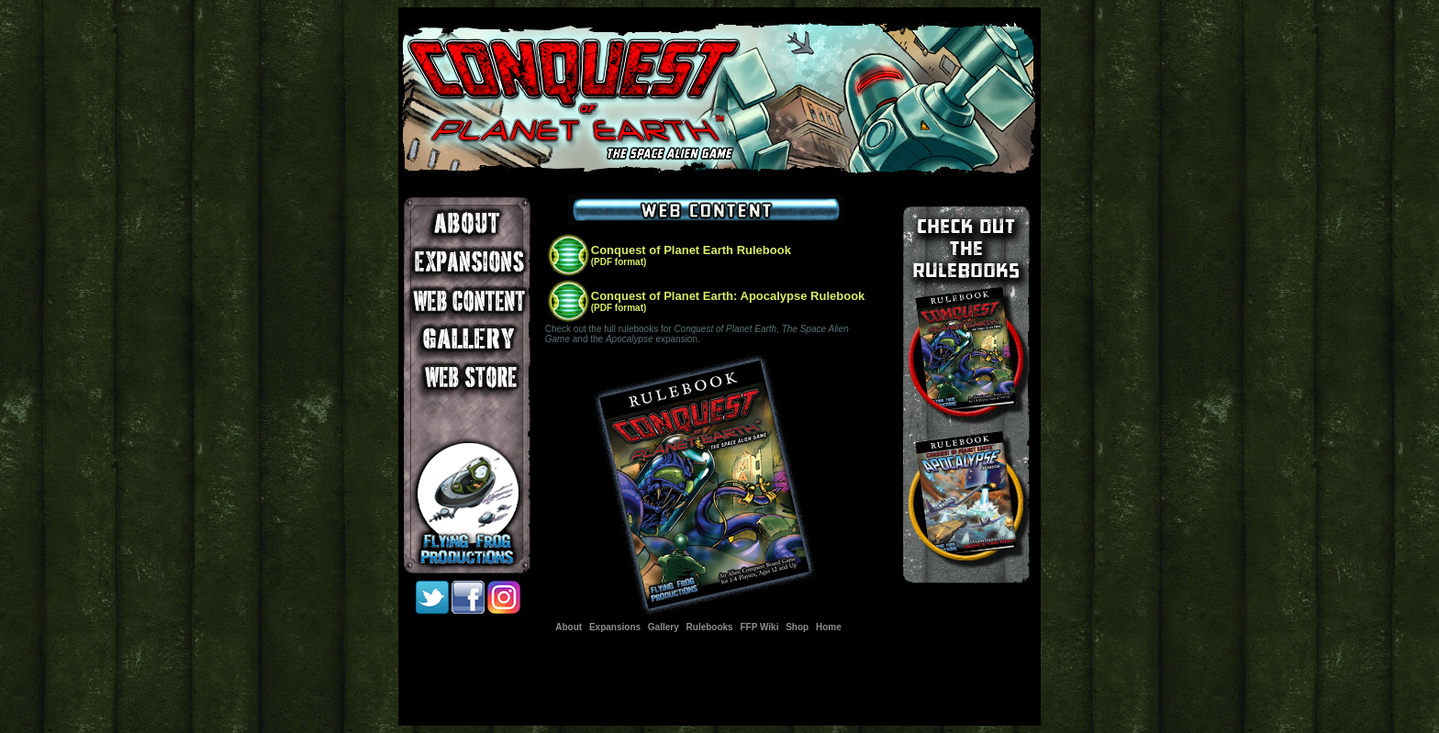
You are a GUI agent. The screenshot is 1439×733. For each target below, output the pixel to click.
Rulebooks (709, 627)
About (568, 627)
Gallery (663, 627)
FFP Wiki (759, 627)
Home (829, 627)
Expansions (615, 627)
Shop (797, 627)
